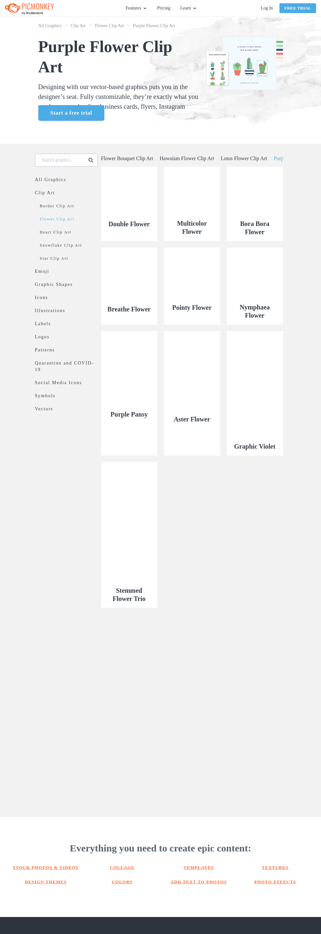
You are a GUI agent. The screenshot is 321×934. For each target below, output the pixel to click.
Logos (42, 336)
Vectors (44, 408)
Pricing (163, 8)
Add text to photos (198, 881)
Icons (41, 297)
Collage (122, 867)
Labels (43, 323)
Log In (266, 8)
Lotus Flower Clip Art (244, 158)
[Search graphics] (61, 160)
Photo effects (275, 881)
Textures (275, 867)
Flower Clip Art (109, 25)
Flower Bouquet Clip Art (127, 158)
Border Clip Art (57, 206)
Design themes (46, 881)
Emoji (42, 271)
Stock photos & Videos (46, 867)
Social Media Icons (58, 382)
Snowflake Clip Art (61, 245)
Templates (199, 867)
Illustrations (50, 310)
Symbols (45, 395)
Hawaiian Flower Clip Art (187, 158)
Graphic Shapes (54, 284)
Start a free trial (71, 113)
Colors (122, 881)
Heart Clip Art (56, 232)
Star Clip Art (54, 258)
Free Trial (297, 8)
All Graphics (50, 25)
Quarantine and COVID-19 (64, 366)
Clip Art (78, 25)
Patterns (45, 349)
